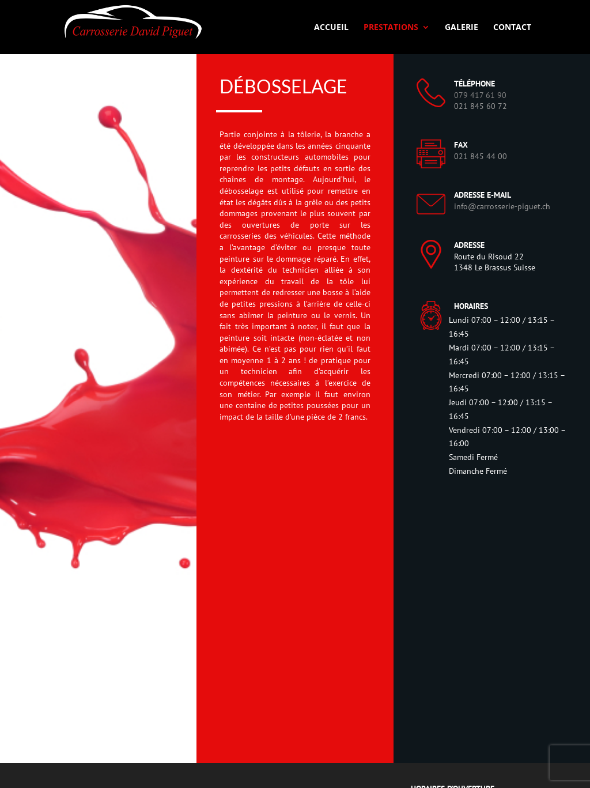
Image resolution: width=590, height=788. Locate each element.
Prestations (391, 27)
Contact (512, 27)
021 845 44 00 (480, 156)
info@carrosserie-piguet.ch (502, 206)
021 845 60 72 (480, 106)
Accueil (331, 27)
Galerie (461, 27)
